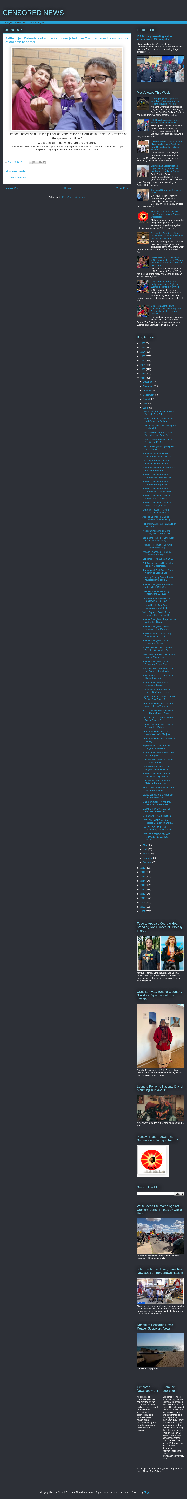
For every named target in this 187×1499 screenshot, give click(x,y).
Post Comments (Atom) (73, 197)
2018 (143, 378)
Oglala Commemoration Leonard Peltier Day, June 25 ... (158, 698)
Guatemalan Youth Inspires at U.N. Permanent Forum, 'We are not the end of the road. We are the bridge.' (167, 261)
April (145, 849)
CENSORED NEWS (33, 12)
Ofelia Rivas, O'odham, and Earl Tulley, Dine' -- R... (158, 718)
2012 (143, 889)
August (147, 399)
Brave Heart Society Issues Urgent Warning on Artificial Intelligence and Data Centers (165, 168)
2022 (143, 360)
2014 (143, 880)
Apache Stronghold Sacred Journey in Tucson (155, 684)
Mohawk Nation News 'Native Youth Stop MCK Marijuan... (157, 733)
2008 (143, 907)
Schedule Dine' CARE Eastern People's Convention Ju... (157, 648)
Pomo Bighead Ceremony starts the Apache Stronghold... (158, 669)
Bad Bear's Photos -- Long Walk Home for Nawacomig (158, 539)
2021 (143, 365)
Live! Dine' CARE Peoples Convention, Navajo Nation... (157, 828)
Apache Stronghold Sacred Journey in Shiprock (155, 641)
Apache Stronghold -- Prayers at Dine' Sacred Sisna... (158, 585)
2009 (143, 902)
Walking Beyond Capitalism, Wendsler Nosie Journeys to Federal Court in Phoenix (165, 101)
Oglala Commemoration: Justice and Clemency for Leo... (158, 420)
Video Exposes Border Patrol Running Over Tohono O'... (156, 613)
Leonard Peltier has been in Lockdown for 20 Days (156, 599)
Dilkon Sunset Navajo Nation (156, 816)
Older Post (122, 188)
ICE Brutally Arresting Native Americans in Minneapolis (154, 38)
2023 (143, 356)
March (146, 853)
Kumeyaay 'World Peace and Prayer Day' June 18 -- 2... (156, 691)
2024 (143, 351)
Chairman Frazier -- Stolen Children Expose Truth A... (156, 511)
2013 (143, 885)
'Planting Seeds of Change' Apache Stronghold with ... (156, 462)
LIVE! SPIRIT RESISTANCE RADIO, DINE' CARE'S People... (156, 837)
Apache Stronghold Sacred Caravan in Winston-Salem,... (158, 490)
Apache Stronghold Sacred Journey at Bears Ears (155, 662)
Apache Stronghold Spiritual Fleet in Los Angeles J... (159, 754)
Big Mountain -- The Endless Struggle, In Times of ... (156, 747)
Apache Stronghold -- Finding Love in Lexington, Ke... (156, 504)
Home (67, 188)
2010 (143, 898)
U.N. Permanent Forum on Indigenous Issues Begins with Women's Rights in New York (166, 284)
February (148, 858)
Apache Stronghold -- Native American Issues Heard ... (156, 497)
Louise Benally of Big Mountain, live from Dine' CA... (157, 796)
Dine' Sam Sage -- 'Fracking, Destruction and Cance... (156, 803)
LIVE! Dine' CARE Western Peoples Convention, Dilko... (157, 821)
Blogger (147, 1492)
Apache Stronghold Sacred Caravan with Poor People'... (157, 476)
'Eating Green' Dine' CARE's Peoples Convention (156, 810)
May (145, 845)
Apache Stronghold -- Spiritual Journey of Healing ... (157, 553)
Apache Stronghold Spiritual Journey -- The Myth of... (156, 627)
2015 (143, 876)
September (149, 394)
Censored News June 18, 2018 (157, 558)
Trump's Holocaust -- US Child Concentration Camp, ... (157, 546)
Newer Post (12, 188)
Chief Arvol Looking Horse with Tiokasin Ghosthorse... (157, 564)
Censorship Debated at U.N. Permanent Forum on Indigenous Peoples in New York (167, 236)
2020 (143, 369)
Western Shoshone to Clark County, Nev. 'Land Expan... (157, 532)
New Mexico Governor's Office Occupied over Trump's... (157, 434)
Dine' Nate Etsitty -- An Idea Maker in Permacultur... (156, 782)
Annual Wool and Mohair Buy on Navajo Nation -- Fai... (158, 634)
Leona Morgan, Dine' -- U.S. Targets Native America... (156, 768)
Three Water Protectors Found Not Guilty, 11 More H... (157, 441)
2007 (143, 911)
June (146, 407)
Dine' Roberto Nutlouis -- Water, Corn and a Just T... (158, 761)
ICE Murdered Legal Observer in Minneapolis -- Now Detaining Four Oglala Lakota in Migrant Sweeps (167, 145)
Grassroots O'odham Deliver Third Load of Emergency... (159, 655)
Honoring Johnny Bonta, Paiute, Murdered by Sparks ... (158, 578)
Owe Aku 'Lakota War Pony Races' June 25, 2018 (155, 592)
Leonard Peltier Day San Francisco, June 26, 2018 (156, 606)
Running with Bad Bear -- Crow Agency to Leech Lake (157, 571)
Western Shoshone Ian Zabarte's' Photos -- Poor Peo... (158, 469)
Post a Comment (18, 177)
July (145, 403)
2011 (143, 894)
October (147, 390)
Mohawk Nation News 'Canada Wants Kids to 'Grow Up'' (157, 705)
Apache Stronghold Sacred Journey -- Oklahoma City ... (157, 518)
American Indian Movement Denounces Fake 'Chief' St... (157, 455)
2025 (143, 347)
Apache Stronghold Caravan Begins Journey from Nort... (157, 775)
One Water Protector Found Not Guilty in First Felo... (158, 413)
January (147, 862)
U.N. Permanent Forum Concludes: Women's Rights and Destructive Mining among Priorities (167, 310)
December (148, 381)
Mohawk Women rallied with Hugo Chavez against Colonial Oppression (166, 214)
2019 (143, 373)
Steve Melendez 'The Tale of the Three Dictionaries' (158, 676)
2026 (143, 343)
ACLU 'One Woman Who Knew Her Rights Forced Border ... (157, 712)
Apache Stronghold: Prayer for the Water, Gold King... (159, 620)
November (148, 386)
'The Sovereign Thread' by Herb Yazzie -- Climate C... (158, 789)
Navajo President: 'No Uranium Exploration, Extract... (157, 726)
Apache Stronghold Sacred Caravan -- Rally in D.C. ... (156, 483)
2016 (143, 872)
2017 (143, 867)
